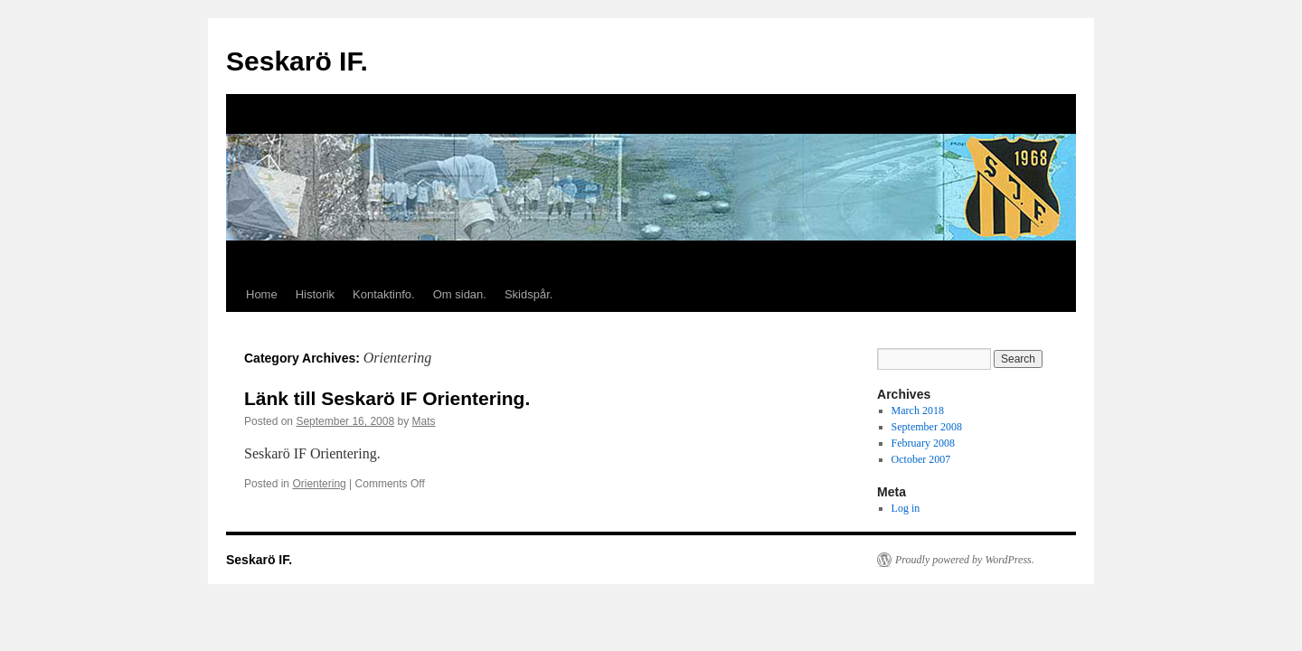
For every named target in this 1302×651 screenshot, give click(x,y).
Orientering (318, 483)
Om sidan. (459, 294)
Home (262, 294)
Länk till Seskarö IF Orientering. (387, 398)
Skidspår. (528, 294)
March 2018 (918, 410)
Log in (906, 508)
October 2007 (921, 459)
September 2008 (927, 426)
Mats (424, 421)
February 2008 (923, 443)
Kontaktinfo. (384, 294)
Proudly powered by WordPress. (964, 559)
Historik (315, 294)
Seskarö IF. (297, 61)
